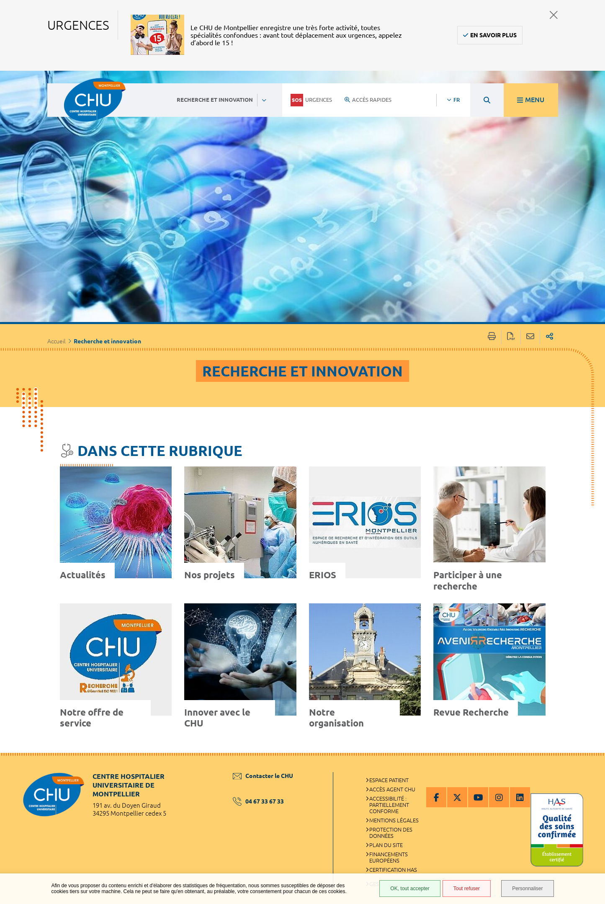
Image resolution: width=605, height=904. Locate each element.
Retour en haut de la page (590, 769)
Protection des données (390, 833)
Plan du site (386, 845)
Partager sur (549, 337)
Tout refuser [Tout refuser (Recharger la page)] (466, 888)
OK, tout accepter (409, 888)
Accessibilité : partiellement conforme (389, 805)
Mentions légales (394, 820)
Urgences (311, 100)
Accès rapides (368, 100)
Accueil (56, 341)
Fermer (554, 14)
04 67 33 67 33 (258, 801)
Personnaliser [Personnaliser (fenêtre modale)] (527, 888)
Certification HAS (393, 870)
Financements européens (388, 857)
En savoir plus (493, 35)
